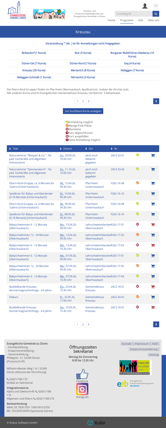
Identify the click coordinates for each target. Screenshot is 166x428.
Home (111, 20)
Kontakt (126, 343)
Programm (126, 20)
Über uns (153, 20)
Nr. (114, 148)
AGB (154, 343)
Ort (89, 148)
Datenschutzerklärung (143, 348)
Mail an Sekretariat (21, 382)
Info (140, 20)
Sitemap (154, 353)
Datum (66, 148)
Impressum (142, 343)
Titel (13, 148)
